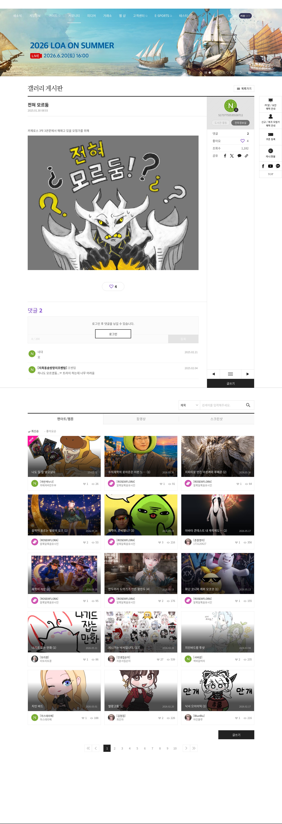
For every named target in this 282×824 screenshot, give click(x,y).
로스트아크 (6, 15)
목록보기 (230, 374)
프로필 (230, 105)
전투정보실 (240, 122)
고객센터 (139, 15)
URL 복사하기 (246, 155)
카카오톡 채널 (278, 166)
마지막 (193, 748)
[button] (200, 72)
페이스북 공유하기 (225, 156)
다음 (186, 748)
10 (175, 748)
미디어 (91, 15)
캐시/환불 (270, 156)
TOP (270, 174)
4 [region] (248, 141)
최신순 (35, 431)
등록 (183, 339)
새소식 (17, 15)
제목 (183, 405)
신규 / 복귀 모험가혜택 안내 (270, 123)
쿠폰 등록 (270, 139)
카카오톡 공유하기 (239, 156)
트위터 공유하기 (232, 156)
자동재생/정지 (206, 72)
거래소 (107, 15)
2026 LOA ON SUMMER (141, 42)
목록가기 (246, 88)
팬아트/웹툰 (65, 418)
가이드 (53, 15)
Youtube (270, 166)
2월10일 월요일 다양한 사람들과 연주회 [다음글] (247, 374)
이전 (95, 748)
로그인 (232, 16)
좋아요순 (51, 431)
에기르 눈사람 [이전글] (213, 374)
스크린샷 (216, 418)
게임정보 (35, 15)
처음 (88, 748)
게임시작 (268, 16)
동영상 (141, 418)
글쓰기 (231, 383)
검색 (248, 405)
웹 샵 (122, 15)
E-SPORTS (162, 15)
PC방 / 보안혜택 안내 (270, 106)
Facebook (263, 166)
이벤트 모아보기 (249, 72)
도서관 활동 (221, 122)
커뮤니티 (74, 15)
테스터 (183, 15)
